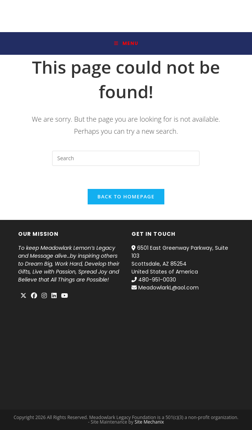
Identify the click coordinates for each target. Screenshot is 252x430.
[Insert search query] (125, 158)
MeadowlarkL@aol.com (168, 287)
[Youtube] (64, 295)
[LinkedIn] (54, 295)
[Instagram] (44, 295)
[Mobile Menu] (126, 43)
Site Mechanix (149, 422)
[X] (23, 295)
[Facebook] (34, 295)
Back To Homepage (126, 196)
